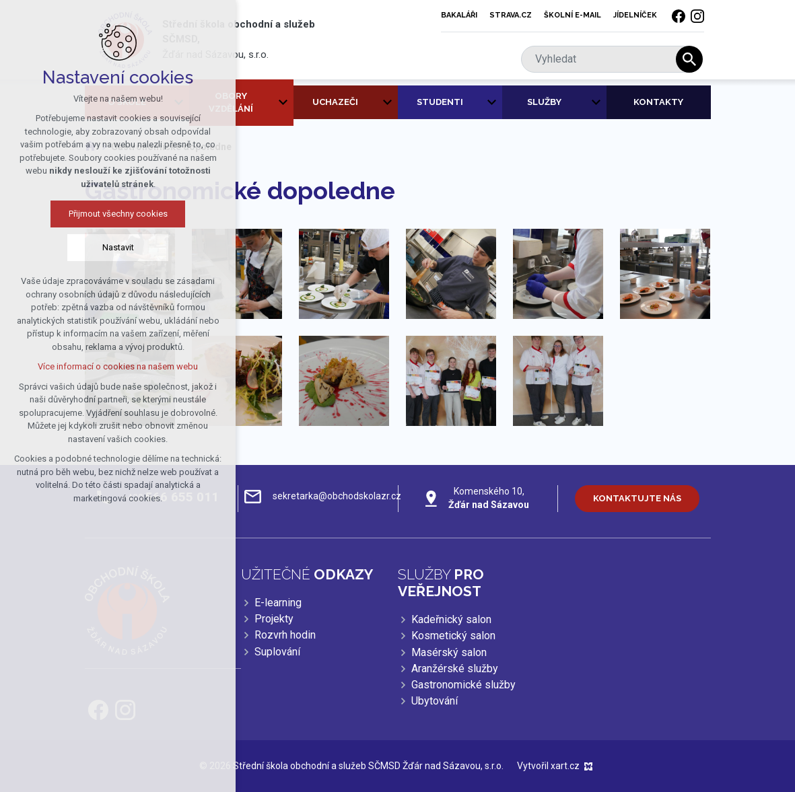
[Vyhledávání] (689, 59)
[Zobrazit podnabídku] (283, 102)
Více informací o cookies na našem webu (109, 366)
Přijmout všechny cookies (108, 214)
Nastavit (109, 247)
